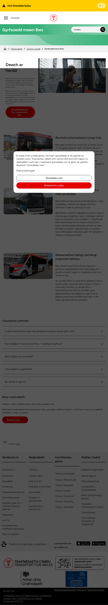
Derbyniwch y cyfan (54, 185)
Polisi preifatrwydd (25, 170)
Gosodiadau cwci (54, 178)
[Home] (5, 49)
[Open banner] (101, 5)
